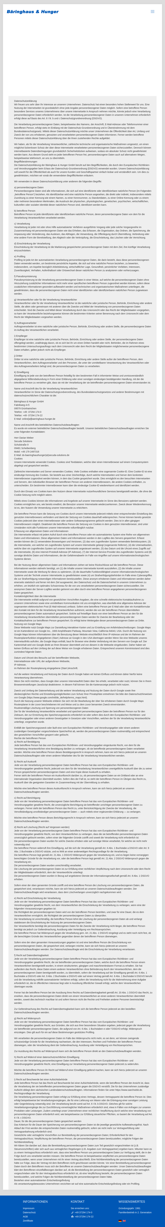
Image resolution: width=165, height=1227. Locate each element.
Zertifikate (28, 1220)
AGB (25, 1216)
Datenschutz (29, 1212)
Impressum (28, 1208)
